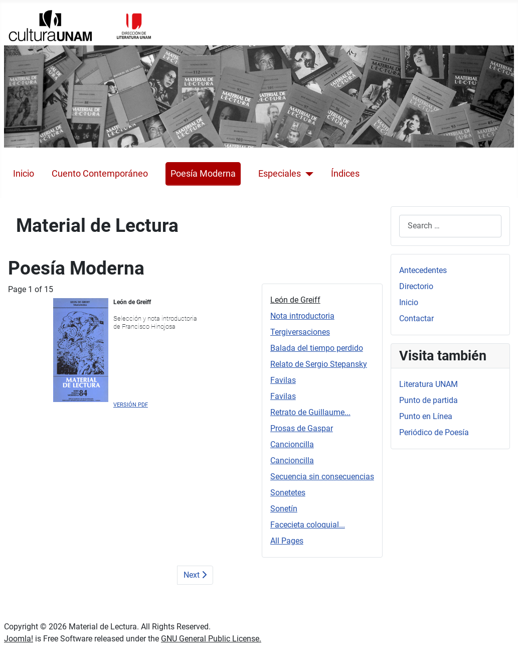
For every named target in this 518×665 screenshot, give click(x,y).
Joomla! (18, 638)
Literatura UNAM (428, 384)
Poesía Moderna (203, 174)
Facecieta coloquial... (307, 524)
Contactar (416, 318)
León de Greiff (295, 300)
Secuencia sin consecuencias (322, 476)
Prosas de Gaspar (301, 428)
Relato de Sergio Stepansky (318, 364)
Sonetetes (287, 492)
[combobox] (450, 226)
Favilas (283, 380)
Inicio (23, 174)
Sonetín (283, 508)
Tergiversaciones (300, 332)
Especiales (279, 174)
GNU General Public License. (211, 638)
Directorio (416, 286)
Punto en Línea (425, 416)
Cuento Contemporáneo (100, 174)
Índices (345, 174)
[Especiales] (307, 173)
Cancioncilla (292, 444)
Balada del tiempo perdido (316, 348)
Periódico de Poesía (434, 432)
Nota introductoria (302, 316)
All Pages (286, 541)
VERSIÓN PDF (130, 405)
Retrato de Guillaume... (310, 412)
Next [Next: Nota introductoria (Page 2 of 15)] (195, 575)
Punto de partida (428, 400)
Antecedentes (423, 270)
